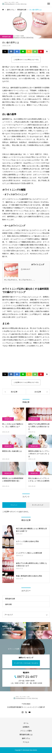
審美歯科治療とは (26, 734)
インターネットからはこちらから (26, 663)
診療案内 (26, 727)
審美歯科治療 (6, 36)
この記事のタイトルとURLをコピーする (26, 59)
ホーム (26, 723)
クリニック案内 (26, 731)
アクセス (26, 742)
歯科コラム (26, 738)
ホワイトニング (37, 264)
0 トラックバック (37, 505)
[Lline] (23, 51)
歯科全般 (8, 604)
